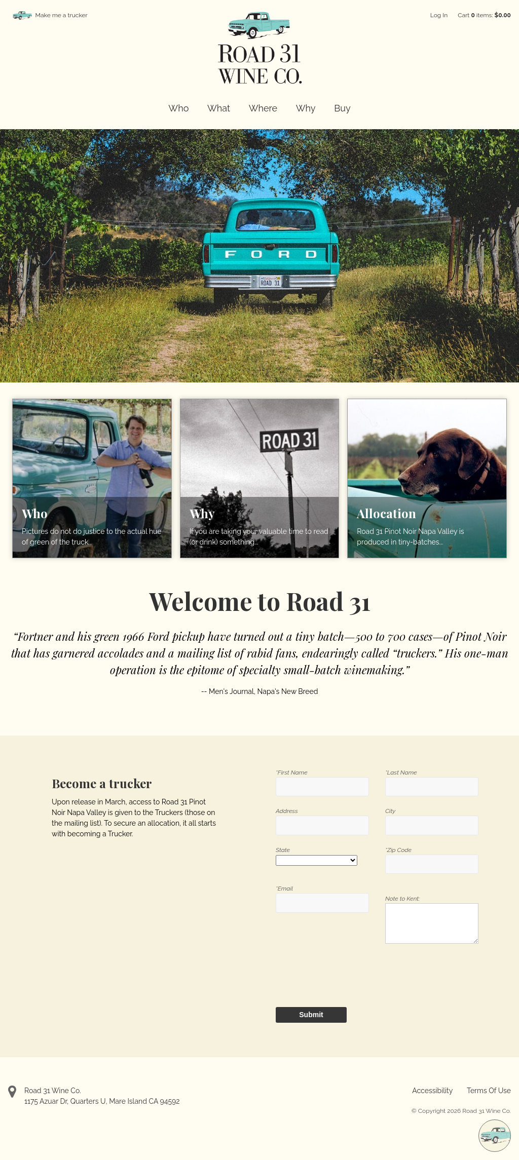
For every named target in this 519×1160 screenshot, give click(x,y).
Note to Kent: (402, 898)
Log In (439, 15)
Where (263, 108)
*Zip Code (398, 850)
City (390, 811)
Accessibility (432, 1091)
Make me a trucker (61, 15)
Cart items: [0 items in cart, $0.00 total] (484, 15)
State (283, 850)
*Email (284, 888)
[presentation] (333, 972)
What (218, 108)
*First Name (292, 772)
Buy (342, 108)
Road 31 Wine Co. (52, 1091)
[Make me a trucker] (494, 1135)
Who (178, 108)
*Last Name (401, 772)
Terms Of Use (489, 1091)
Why (306, 108)
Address (287, 811)
